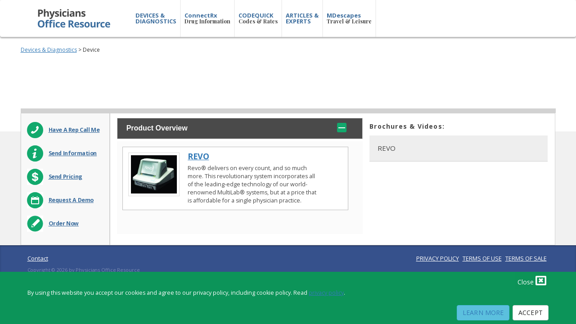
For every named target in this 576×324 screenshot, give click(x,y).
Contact (37, 258)
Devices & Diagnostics (49, 50)
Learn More (483, 312)
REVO (198, 156)
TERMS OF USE (482, 258)
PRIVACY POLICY (437, 258)
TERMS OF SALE (526, 258)
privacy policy (326, 293)
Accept (530, 312)
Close (532, 280)
